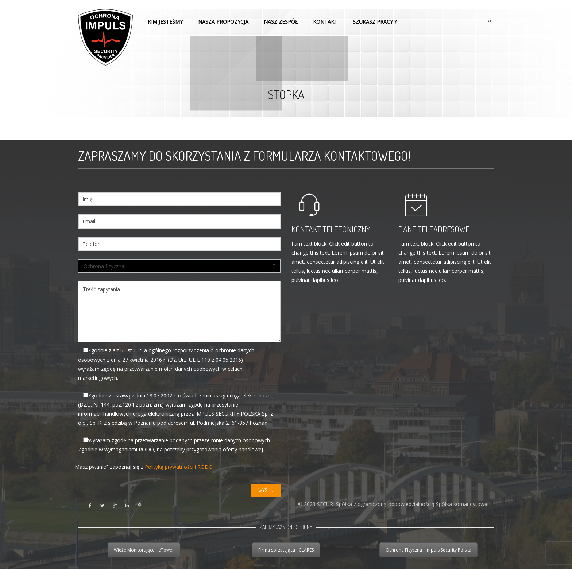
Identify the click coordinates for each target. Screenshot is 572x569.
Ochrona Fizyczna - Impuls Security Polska (428, 550)
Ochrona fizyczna (179, 266)
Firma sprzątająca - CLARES (286, 550)
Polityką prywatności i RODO (179, 466)
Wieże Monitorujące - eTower (144, 550)
